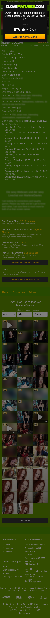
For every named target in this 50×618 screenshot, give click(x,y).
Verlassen (25, 24)
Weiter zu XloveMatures (25, 37)
